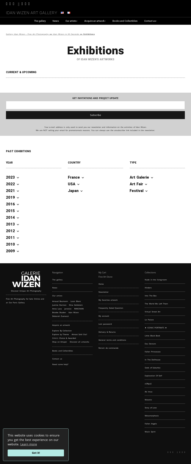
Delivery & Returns (107, 332)
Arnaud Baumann (60, 301)
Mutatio (148, 399)
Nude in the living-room (156, 279)
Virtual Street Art (152, 311)
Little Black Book (152, 335)
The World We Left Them (156, 303)
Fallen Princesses (153, 351)
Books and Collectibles (124, 21)
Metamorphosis (152, 415)
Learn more (28, 444)
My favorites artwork (108, 300)
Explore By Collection (62, 330)
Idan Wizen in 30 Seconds (66, 34)
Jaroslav (67, 308)
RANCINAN (79, 308)
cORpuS (148, 383)
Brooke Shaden (59, 312)
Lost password (105, 324)
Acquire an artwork (94, 21)
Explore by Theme (60, 334)
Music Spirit (150, 431)
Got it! (36, 453)
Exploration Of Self (153, 375)
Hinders (148, 287)
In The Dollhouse (152, 359)
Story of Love (151, 407)
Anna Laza (57, 308)
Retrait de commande (108, 348)
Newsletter (103, 292)
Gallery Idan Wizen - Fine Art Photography (27, 34)
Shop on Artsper (59, 341)
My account (103, 316)
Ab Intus (148, 391)
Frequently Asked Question (110, 308)
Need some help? (60, 364)
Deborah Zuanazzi (60, 316)
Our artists (70, 21)
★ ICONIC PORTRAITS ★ (156, 327)
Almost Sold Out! (79, 334)
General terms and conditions (112, 340)
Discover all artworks (79, 341)
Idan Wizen (73, 312)
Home (101, 284)
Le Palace (149, 319)
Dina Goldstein (76, 305)
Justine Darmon (59, 305)
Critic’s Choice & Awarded (64, 338)
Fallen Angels (151, 423)
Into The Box (150, 295)
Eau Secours (150, 343)
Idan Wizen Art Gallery (31, 12)
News (56, 21)
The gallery (40, 21)
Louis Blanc (76, 301)
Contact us (150, 21)
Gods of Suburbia (152, 367)
